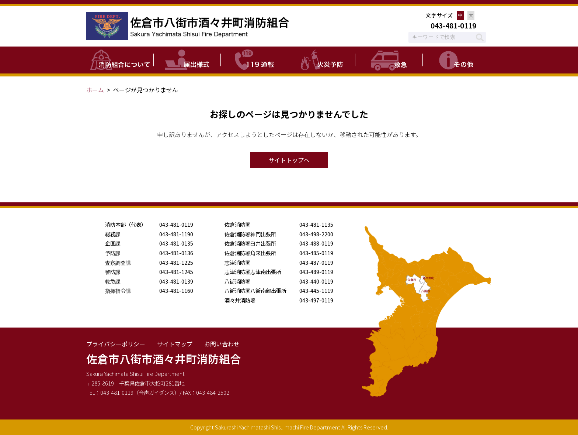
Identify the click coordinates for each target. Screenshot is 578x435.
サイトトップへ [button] (289, 159)
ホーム (95, 89)
